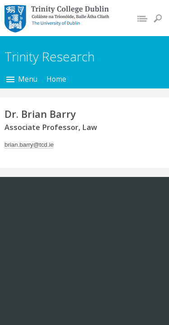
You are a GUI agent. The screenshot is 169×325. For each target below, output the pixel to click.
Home (56, 79)
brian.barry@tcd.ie (29, 144)
